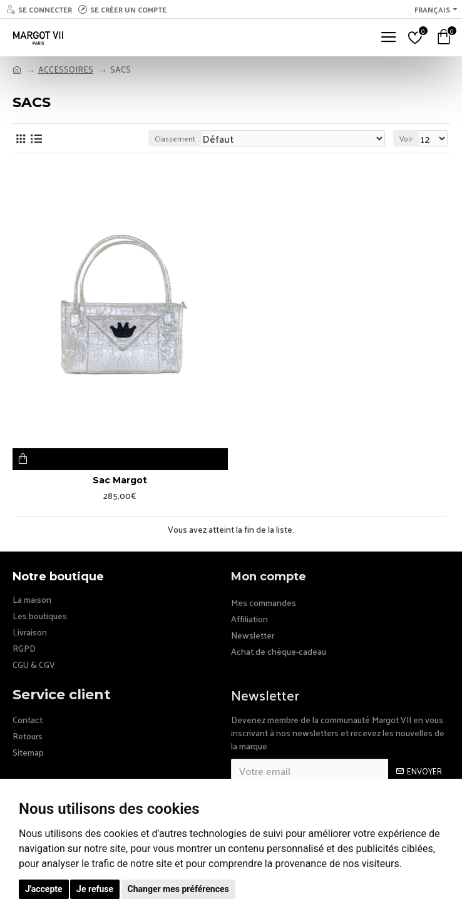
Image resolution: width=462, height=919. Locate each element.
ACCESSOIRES (65, 69)
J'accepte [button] (44, 889)
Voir (406, 138)
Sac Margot (120, 480)
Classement (175, 138)
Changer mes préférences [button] (178, 889)
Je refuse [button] (94, 889)
